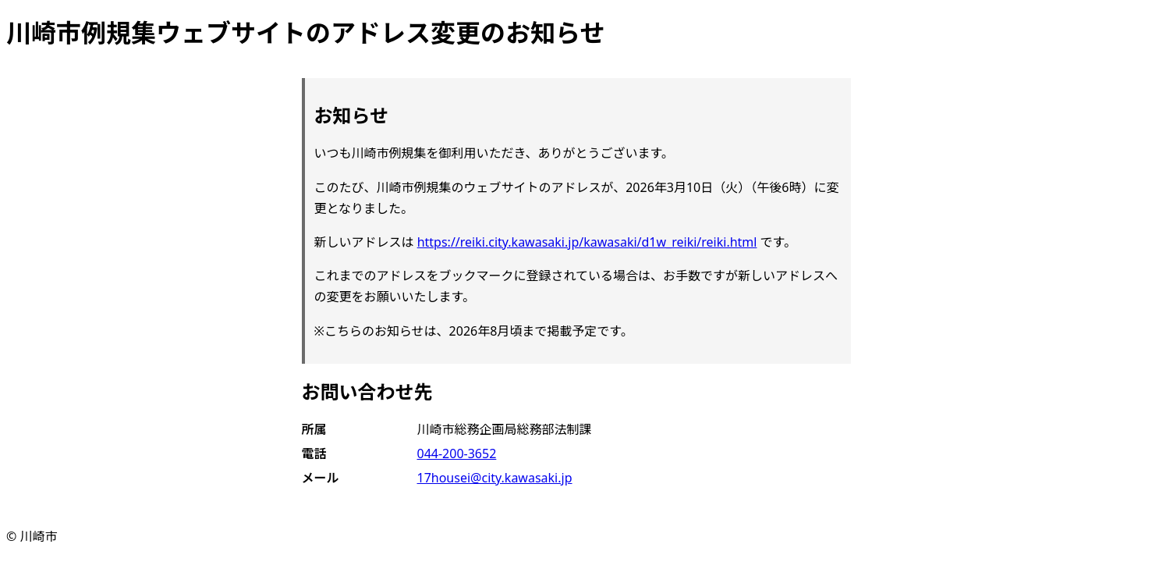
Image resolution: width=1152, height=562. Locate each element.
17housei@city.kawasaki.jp (494, 477)
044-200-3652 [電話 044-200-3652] (457, 453)
